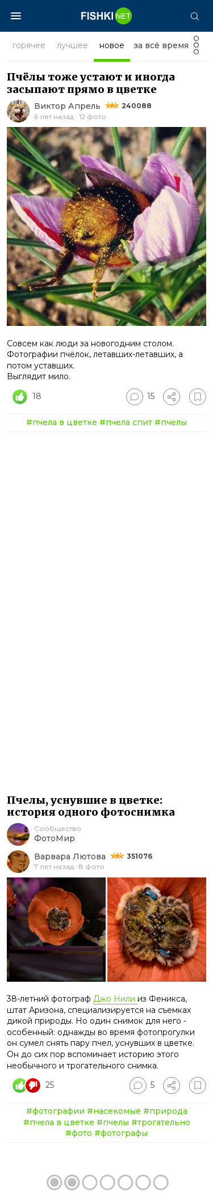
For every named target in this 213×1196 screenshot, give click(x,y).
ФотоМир (54, 838)
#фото (78, 1133)
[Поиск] (194, 16)
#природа (165, 1111)
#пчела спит (125, 422)
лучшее (72, 45)
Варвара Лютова (70, 856)
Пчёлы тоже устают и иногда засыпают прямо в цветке (91, 83)
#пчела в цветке (61, 422)
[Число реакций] (28, 396)
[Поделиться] (171, 396)
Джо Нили (115, 999)
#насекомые (114, 1111)
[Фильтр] (196, 48)
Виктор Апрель (67, 106)
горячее (28, 45)
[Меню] (16, 16)
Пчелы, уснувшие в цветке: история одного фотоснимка (91, 806)
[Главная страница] (106, 15)
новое (111, 45)
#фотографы (121, 1133)
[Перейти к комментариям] (140, 396)
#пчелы (170, 422)
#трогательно (160, 1122)
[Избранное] (197, 396)
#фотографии (55, 1111)
